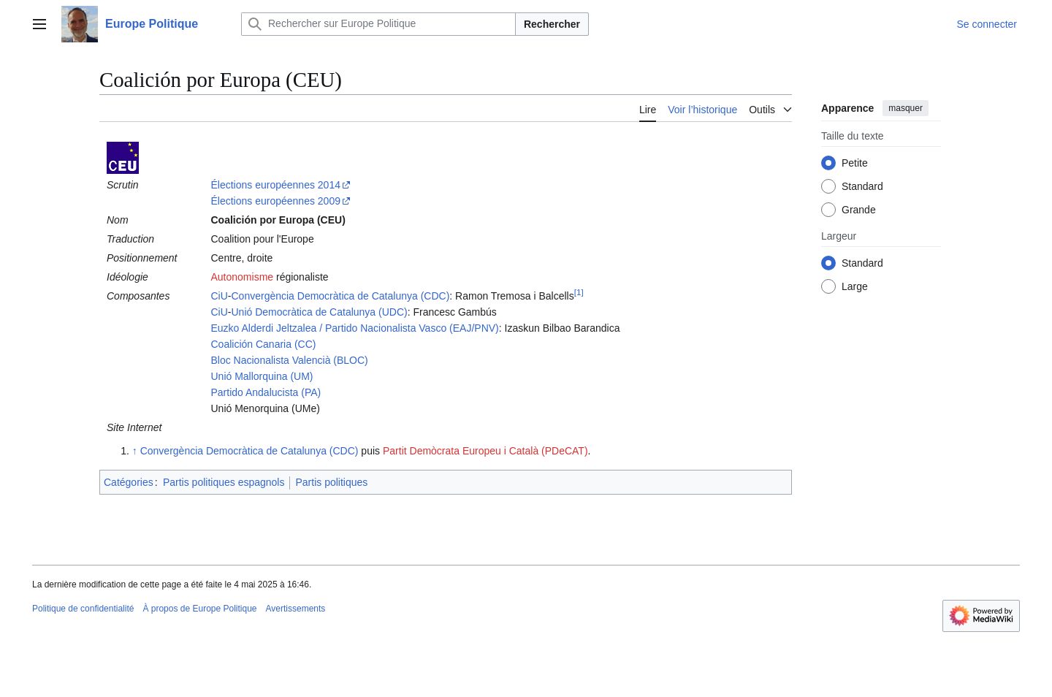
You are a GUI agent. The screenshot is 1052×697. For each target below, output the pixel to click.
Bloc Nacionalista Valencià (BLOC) (288, 360)
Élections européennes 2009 (275, 201)
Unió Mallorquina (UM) (261, 376)
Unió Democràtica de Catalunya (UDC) (320, 312)
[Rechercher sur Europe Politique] (378, 24)
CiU (218, 296)
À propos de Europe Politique (199, 608)
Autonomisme (241, 277)
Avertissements (296, 608)
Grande (859, 210)
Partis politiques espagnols (224, 482)
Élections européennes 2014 (275, 185)
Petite (855, 163)
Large (855, 286)
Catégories (128, 482)
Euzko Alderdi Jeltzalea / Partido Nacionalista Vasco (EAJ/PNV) (354, 328)
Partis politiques (331, 482)
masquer (905, 108)
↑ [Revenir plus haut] (134, 451)
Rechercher (552, 24)
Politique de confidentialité (83, 608)
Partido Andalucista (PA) (265, 392)
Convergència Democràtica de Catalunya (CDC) (341, 296)
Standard (862, 186)
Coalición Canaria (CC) (263, 344)
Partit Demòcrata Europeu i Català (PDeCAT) (485, 451)
